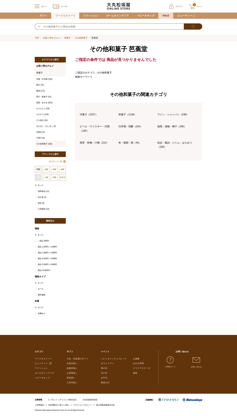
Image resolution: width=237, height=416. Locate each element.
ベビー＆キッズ (145, 15)
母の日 (104, 368)
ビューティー (184, 15)
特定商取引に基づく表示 (58, 405)
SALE (166, 15)
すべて (40, 185)
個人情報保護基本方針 (105, 405)
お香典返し (72, 373)
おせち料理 (138, 363)
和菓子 (67, 38)
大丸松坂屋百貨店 (90, 400)
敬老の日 (105, 382)
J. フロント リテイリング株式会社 (62, 400)
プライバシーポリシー (82, 405)
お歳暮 (136, 358)
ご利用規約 (39, 405)
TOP (37, 38)
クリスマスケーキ (141, 368)
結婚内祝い (72, 368)
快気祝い (71, 377)
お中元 (104, 377)
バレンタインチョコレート (114, 358)
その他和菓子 (81, 38)
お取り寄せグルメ (51, 38)
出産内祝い (72, 363)
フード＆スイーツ (65, 15)
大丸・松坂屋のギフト (77, 358)
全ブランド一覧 (55, 161)
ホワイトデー (107, 363)
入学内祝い (72, 382)
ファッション (90, 15)
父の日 (104, 373)
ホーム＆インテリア (117, 15)
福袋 (135, 373)
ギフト (43, 15)
